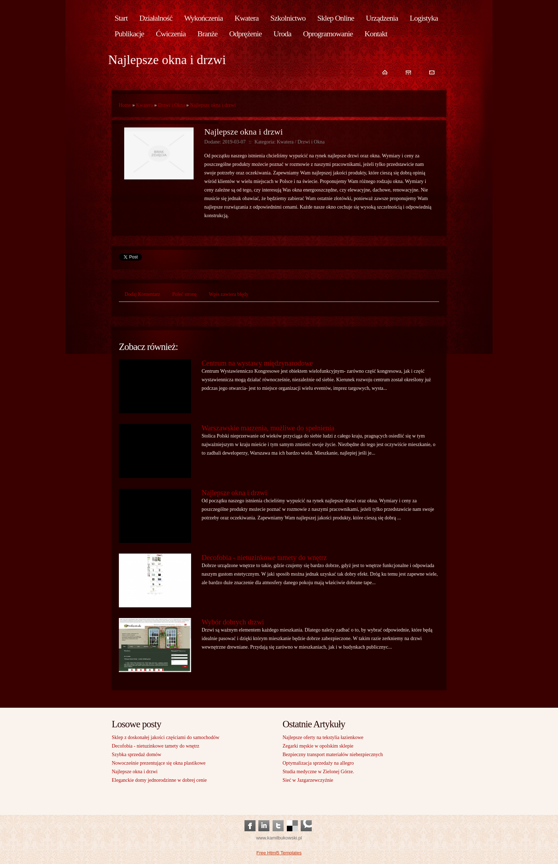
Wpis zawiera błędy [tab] (228, 294)
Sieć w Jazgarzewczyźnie (308, 780)
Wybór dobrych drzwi (233, 622)
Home (125, 105)
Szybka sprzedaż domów (136, 754)
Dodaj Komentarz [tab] (142, 294)
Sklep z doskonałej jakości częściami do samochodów (165, 737)
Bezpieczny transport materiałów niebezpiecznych (333, 754)
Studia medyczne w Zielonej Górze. (318, 771)
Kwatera (144, 105)
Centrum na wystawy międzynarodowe (257, 363)
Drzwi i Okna (171, 105)
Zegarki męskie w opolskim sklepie (318, 746)
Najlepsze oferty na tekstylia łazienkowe (323, 737)
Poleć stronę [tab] (184, 294)
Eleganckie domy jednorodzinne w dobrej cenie (159, 780)
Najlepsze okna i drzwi (213, 105)
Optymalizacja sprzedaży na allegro (318, 763)
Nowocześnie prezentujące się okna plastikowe (159, 763)
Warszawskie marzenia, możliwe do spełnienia (268, 428)
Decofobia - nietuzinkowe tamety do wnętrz (264, 557)
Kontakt (375, 33)
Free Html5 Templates (279, 852)
